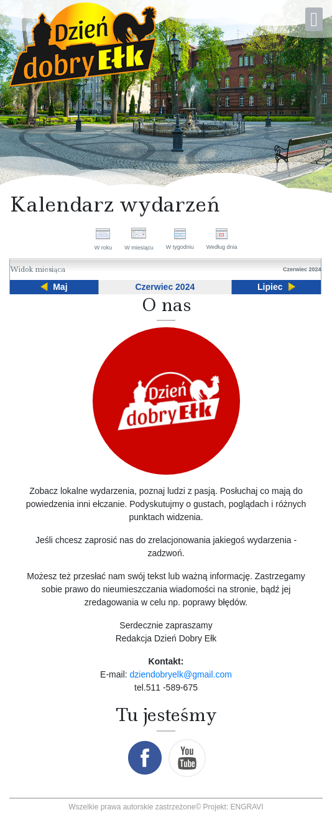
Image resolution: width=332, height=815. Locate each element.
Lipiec (269, 287)
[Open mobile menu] (314, 19)
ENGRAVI (247, 807)
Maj (60, 287)
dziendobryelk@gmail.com (181, 674)
